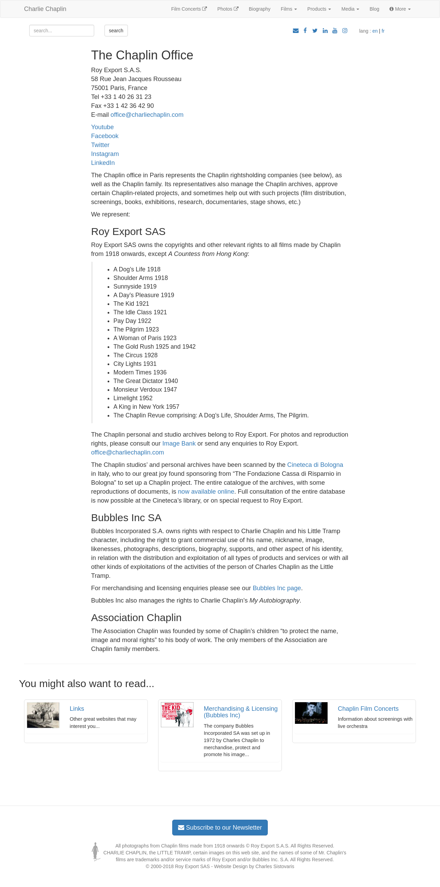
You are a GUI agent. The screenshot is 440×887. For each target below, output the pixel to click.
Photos (227, 9)
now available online (206, 491)
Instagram (105, 153)
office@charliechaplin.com (147, 114)
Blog (374, 9)
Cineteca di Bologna (315, 464)
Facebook (105, 136)
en (375, 31)
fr (383, 31)
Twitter (100, 145)
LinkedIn (103, 162)
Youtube (102, 127)
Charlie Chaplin (45, 8)
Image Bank (179, 443)
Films (289, 9)
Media (350, 9)
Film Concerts (189, 9)
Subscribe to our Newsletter (220, 827)
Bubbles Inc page (277, 588)
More (400, 9)
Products (319, 9)
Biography (260, 9)
